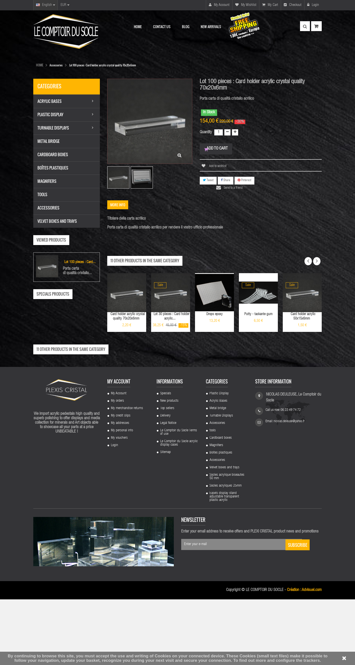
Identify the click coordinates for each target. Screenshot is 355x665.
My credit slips (120, 481)
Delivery (165, 481)
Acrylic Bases (218, 466)
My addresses (120, 489)
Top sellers (167, 474)
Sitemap (165, 518)
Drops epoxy (214, 314)
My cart (270, 5)
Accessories (217, 489)
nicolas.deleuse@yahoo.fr (289, 487)
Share (225, 182)
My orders (117, 466)
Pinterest (244, 182)
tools (213, 496)
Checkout (293, 5)
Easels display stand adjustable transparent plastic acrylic (224, 562)
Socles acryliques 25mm (226, 551)
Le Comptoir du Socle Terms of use (178, 497)
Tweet (208, 182)
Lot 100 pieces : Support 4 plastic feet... (66, 380)
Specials (165, 459)
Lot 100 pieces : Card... (80, 262)
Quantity (206, 132)
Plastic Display (219, 459)
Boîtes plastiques (221, 518)
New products (169, 466)
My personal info (122, 496)
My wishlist (245, 5)
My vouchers (119, 503)
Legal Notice (168, 489)
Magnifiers (216, 511)
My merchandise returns (127, 474)
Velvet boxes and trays (224, 533)
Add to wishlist (217, 168)
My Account (118, 459)
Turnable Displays (221, 481)
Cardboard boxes (221, 503)
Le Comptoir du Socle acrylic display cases (179, 508)
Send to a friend (235, 189)
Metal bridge (218, 474)
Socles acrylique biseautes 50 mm (227, 542)
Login (313, 5)
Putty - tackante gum (258, 314)
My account (219, 5)
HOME (39, 64)
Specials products (52, 294)
